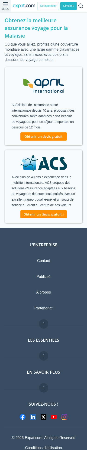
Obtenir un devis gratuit (43, 136)
